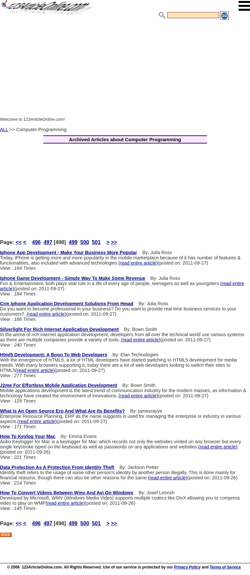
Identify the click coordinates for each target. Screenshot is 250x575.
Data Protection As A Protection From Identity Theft (57, 467)
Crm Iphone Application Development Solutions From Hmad (66, 303)
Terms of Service (225, 567)
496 (36, 242)
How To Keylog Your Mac (27, 436)
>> (114, 242)
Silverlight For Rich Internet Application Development (59, 329)
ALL (4, 129)
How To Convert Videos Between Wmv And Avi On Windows (66, 492)
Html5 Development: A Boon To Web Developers (53, 354)
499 (73, 242)
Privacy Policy (187, 567)
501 (96, 242)
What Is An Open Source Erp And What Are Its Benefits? (62, 411)
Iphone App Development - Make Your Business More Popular (68, 252)
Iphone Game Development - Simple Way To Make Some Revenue (72, 278)
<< (19, 242)
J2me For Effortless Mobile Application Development (58, 385)
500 (84, 242)
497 (48, 242)
